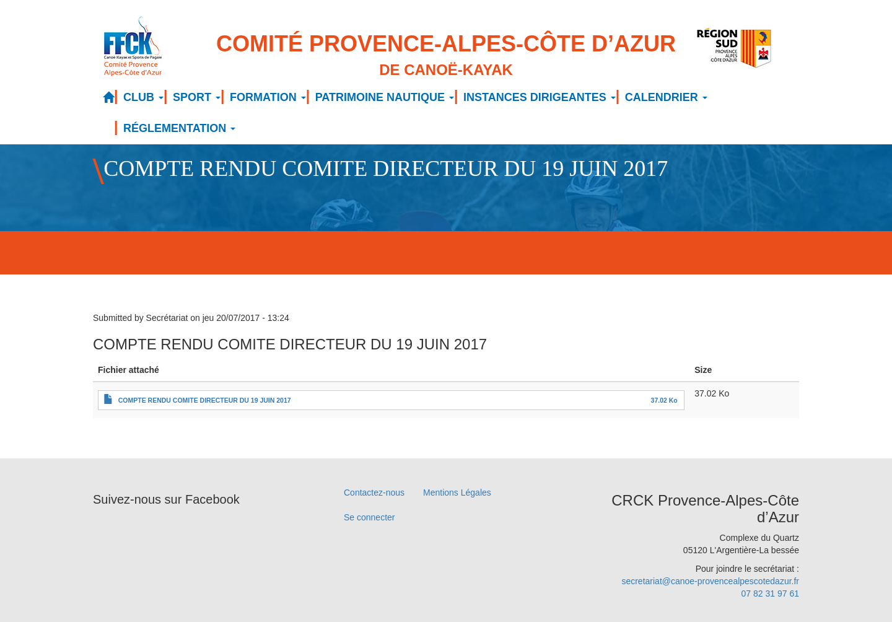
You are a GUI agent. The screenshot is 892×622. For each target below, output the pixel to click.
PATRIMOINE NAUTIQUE (384, 97)
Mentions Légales (457, 492)
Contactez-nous (374, 492)
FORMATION (268, 97)
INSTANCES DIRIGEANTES (539, 97)
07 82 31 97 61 (770, 593)
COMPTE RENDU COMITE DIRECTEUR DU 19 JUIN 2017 (204, 400)
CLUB (143, 97)
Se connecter (369, 517)
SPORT (197, 97)
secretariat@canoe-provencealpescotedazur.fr (710, 581)
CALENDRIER (666, 97)
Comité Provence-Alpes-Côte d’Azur (446, 56)
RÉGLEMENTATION (179, 128)
